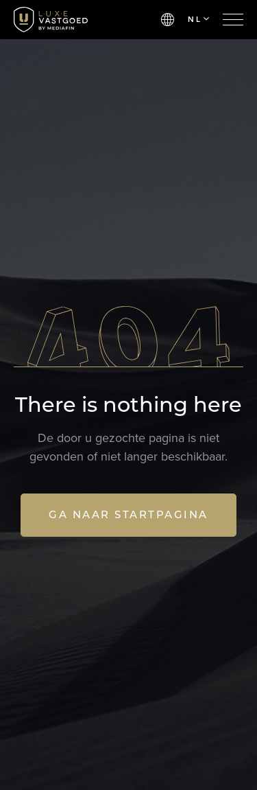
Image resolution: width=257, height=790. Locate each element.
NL (198, 19)
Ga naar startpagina (128, 514)
